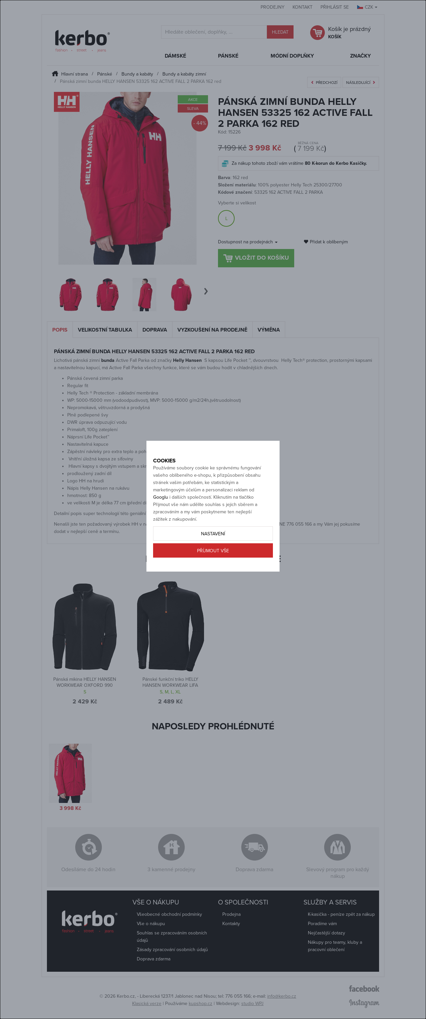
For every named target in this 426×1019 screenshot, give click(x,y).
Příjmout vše (213, 574)
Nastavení (213, 557)
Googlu (160, 520)
